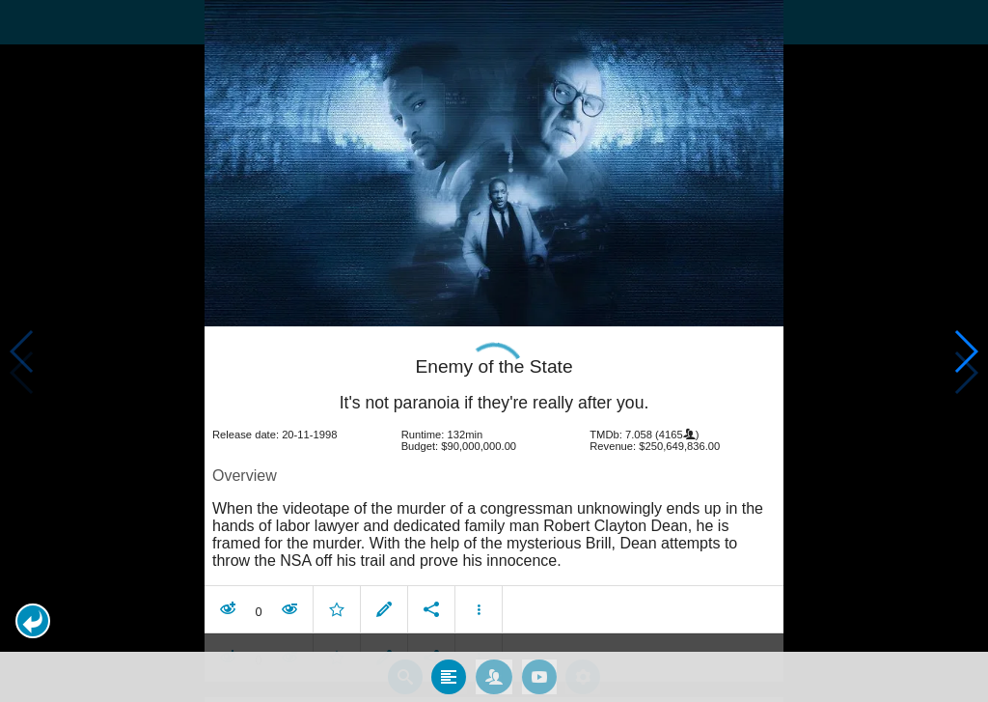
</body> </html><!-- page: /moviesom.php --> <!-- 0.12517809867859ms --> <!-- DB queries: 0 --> (494, 351)
